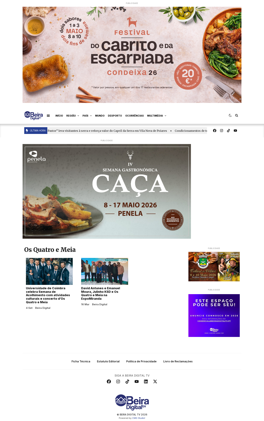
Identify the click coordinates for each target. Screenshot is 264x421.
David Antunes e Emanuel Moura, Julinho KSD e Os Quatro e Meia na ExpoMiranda (100, 293)
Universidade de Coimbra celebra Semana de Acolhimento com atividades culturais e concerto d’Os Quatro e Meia (48, 295)
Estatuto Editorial (108, 361)
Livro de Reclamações (178, 361)
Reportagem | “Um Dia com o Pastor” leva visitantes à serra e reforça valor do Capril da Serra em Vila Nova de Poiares (89, 130)
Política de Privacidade (141, 361)
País (87, 115)
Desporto (115, 115)
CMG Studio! (138, 418)
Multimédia (156, 115)
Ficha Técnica (81, 361)
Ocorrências (134, 115)
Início (59, 115)
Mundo (100, 115)
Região (72, 115)
